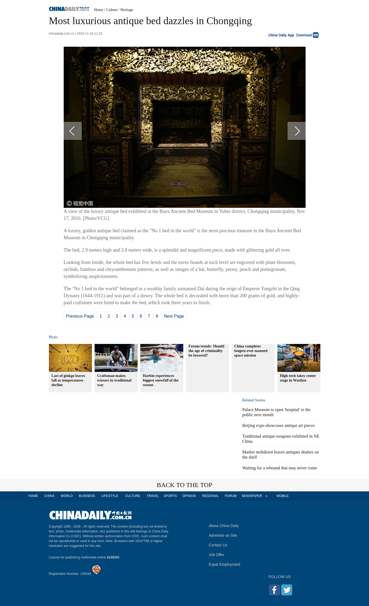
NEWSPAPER (252, 496)
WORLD (67, 496)
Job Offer (216, 555)
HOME (33, 496)
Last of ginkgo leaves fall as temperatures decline (68, 380)
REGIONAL (210, 496)
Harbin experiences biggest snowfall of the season (161, 380)
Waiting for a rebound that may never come (279, 468)
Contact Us (218, 545)
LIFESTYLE (109, 496)
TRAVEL (153, 496)
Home (98, 10)
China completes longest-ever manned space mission (251, 350)
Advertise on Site (223, 535)
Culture (111, 10)
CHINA (49, 496)
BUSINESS (87, 496)
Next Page (174, 316)
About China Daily (224, 526)
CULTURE (132, 496)
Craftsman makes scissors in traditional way (114, 380)
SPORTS (170, 496)
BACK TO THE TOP (184, 484)
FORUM (231, 496)
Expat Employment (225, 564)
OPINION (189, 496)
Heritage (126, 10)
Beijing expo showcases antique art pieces (278, 425)
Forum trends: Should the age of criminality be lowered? (206, 350)
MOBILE (283, 496)
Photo (53, 337)
